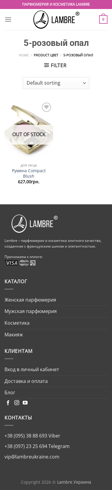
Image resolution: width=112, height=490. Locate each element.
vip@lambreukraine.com (31, 456)
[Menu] (8, 19)
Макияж (13, 334)
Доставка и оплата (26, 381)
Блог (9, 392)
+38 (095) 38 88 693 (25, 435)
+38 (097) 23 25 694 (25, 446)
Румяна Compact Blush (29, 173)
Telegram (58, 446)
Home (24, 55)
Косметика (17, 323)
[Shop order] (56, 83)
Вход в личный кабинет (31, 369)
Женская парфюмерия (30, 299)
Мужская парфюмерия (30, 311)
